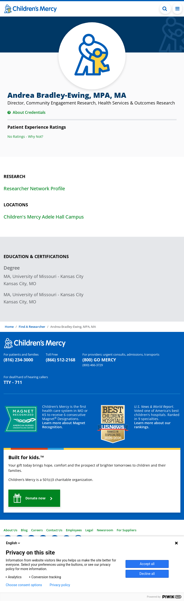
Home (9, 326)
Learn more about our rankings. (152, 425)
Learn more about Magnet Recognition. (63, 425)
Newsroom (105, 530)
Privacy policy (60, 585)
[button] (34, 498)
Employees (74, 530)
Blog (24, 530)
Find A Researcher (32, 326)
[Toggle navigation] (177, 8)
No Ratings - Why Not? (25, 136)
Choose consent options (24, 585)
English (13, 543)
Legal (89, 530)
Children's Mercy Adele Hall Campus (44, 217)
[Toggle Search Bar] (165, 8)
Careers (37, 530)
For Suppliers (126, 530)
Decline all (147, 574)
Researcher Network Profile (34, 188)
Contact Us (54, 530)
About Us (10, 530)
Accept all (147, 564)
